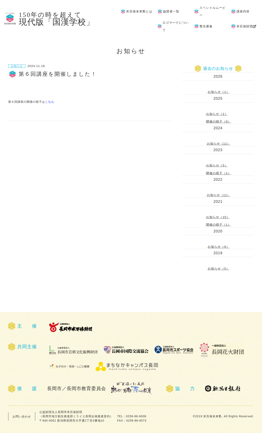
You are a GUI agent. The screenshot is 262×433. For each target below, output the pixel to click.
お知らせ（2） (217, 114)
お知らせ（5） (217, 165)
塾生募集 (206, 26)
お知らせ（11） (218, 143)
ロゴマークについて (176, 26)
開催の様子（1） (218, 224)
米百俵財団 (244, 26)
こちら (49, 101)
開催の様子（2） (218, 173)
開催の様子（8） (218, 121)
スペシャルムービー (212, 11)
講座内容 (243, 11)
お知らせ (17, 66)
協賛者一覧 (171, 11)
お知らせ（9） (218, 246)
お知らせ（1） (218, 92)
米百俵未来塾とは (139, 11)
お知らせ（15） (218, 217)
